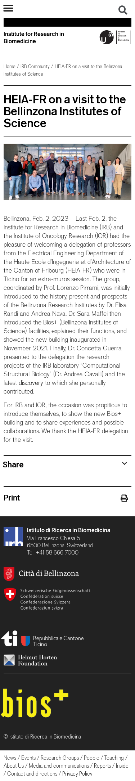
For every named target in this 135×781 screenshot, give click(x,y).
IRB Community (35, 66)
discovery (31, 382)
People (91, 757)
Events (28, 757)
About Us (14, 765)
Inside (122, 765)
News (10, 757)
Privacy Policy (77, 773)
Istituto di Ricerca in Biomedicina (68, 530)
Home (9, 66)
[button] (8, 8)
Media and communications (59, 765)
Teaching (114, 757)
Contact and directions (32, 773)
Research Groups (60, 757)
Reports (102, 765)
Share (13, 464)
